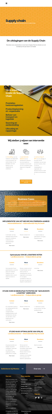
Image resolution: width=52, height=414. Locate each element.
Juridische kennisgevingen (12, 413)
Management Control (26, 384)
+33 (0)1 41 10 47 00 (38, 382)
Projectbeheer (24, 379)
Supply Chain (24, 386)
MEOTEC (16, 411)
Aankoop (23, 382)
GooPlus (26, 413)
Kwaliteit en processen (26, 388)
